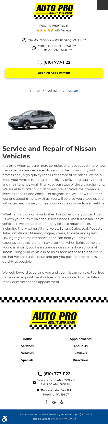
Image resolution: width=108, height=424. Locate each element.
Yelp (62, 402)
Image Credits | (42, 419)
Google (54, 402)
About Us (81, 346)
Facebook (46, 402)
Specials (27, 360)
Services (27, 346)
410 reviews (63, 30)
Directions (80, 360)
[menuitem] (27, 338)
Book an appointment (54, 73)
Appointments (80, 339)
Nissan (73, 90)
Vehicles (53, 90)
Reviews (80, 353)
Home (35, 90)
